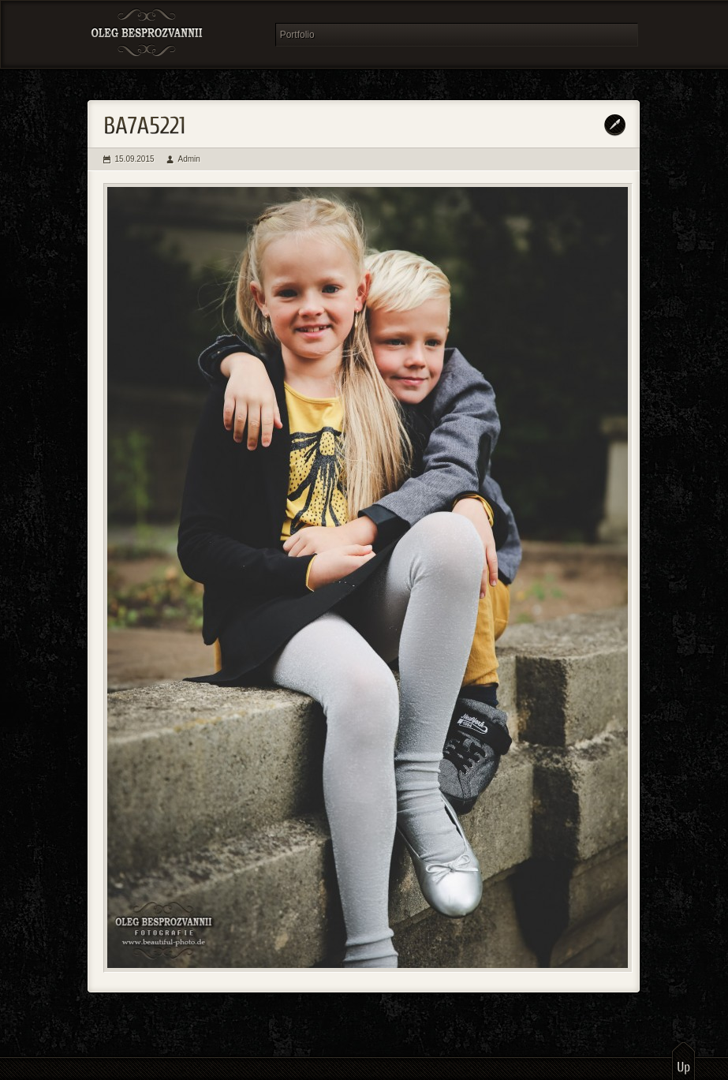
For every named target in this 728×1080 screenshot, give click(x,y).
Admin (189, 159)
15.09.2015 (135, 159)
